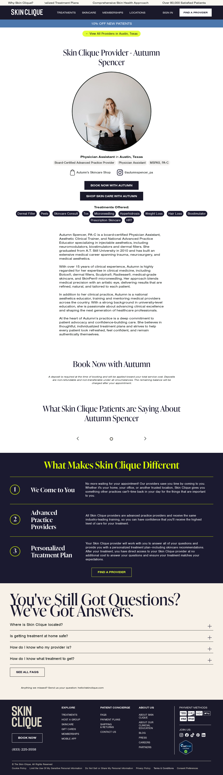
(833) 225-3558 (24, 749)
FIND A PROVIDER (195, 12)
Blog (142, 733)
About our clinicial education (146, 725)
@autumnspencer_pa (139, 172)
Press (143, 737)
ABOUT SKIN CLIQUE (146, 716)
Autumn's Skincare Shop (93, 172)
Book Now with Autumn (111, 185)
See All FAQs (27, 672)
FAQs (103, 714)
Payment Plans (110, 719)
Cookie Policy (19, 768)
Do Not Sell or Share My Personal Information (109, 768)
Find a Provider (111, 572)
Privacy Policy (143, 768)
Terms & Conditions (164, 768)
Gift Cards (69, 729)
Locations (137, 12)
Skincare (89, 12)
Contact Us (108, 732)
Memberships (112, 12)
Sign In (168, 12)
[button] (81, 438)
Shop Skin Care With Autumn (111, 196)
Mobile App (69, 738)
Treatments (66, 12)
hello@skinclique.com (91, 687)
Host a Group (71, 719)
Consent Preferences (187, 768)
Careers (144, 742)
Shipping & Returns (107, 726)
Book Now (27, 738)
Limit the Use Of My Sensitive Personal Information (56, 768)
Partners (145, 747)
